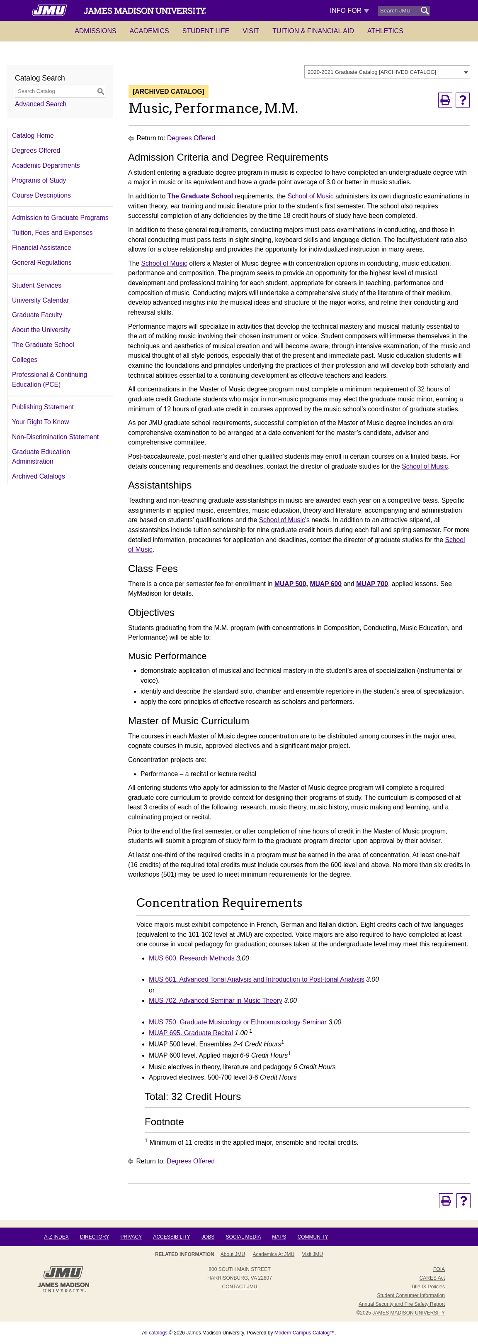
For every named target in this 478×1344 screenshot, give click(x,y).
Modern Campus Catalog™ (304, 1333)
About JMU (233, 1254)
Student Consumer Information (411, 1295)
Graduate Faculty (37, 314)
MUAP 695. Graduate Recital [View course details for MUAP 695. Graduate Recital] (191, 1032)
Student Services (36, 285)
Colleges (24, 359)
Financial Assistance (41, 247)
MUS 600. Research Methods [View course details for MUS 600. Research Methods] (192, 958)
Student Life (206, 30)
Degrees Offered (36, 150)
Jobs (207, 1237)
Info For (349, 10)
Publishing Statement (43, 407)
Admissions (95, 30)
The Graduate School (43, 344)
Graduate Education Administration (41, 456)
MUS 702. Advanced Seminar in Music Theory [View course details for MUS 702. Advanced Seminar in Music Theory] (215, 1000)
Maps (279, 1237)
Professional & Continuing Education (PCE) (49, 379)
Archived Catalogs (38, 476)
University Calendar (40, 300)
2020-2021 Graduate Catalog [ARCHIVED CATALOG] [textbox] (372, 72)
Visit (251, 30)
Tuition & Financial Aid (313, 30)
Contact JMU (239, 1287)
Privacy (131, 1237)
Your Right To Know (40, 421)
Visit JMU (312, 1254)
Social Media (243, 1237)
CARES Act (432, 1278)
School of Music (310, 196)
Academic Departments (46, 165)
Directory (94, 1237)
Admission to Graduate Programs (60, 217)
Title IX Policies (428, 1287)
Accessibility (171, 1237)
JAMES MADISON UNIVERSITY (408, 1313)
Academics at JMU (274, 1254)
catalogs (158, 1333)
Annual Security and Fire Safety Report (402, 1304)
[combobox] (387, 71)
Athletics (385, 30)
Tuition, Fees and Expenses (52, 232)
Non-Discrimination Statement (55, 436)
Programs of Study (39, 180)
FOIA (439, 1269)
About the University (41, 329)
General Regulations (42, 262)
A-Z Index (56, 1237)
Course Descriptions (41, 195)
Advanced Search (40, 104)
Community (313, 1237)
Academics (149, 30)
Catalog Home (33, 135)
